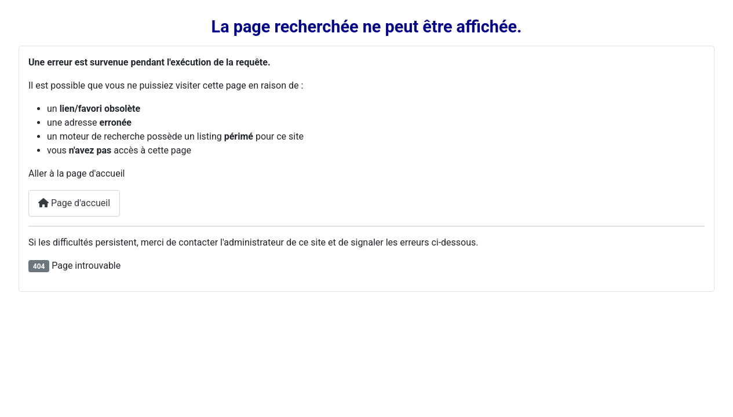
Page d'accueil (74, 203)
